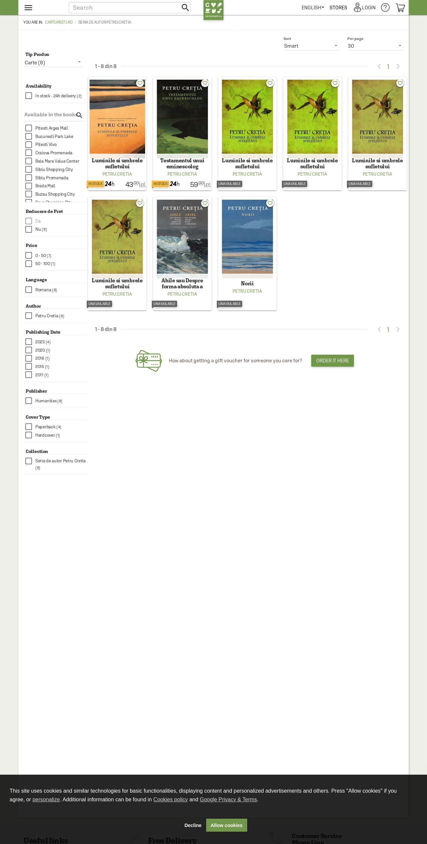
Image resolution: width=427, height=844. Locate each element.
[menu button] (42, 7)
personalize (46, 799)
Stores (339, 7)
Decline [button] (192, 825)
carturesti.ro (58, 22)
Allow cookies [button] (226, 825)
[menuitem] (314, 7)
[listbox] (375, 46)
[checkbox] (56, 95)
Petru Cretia (117, 178)
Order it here (332, 370)
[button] (129, 7)
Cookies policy (170, 799)
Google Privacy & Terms (228, 799)
